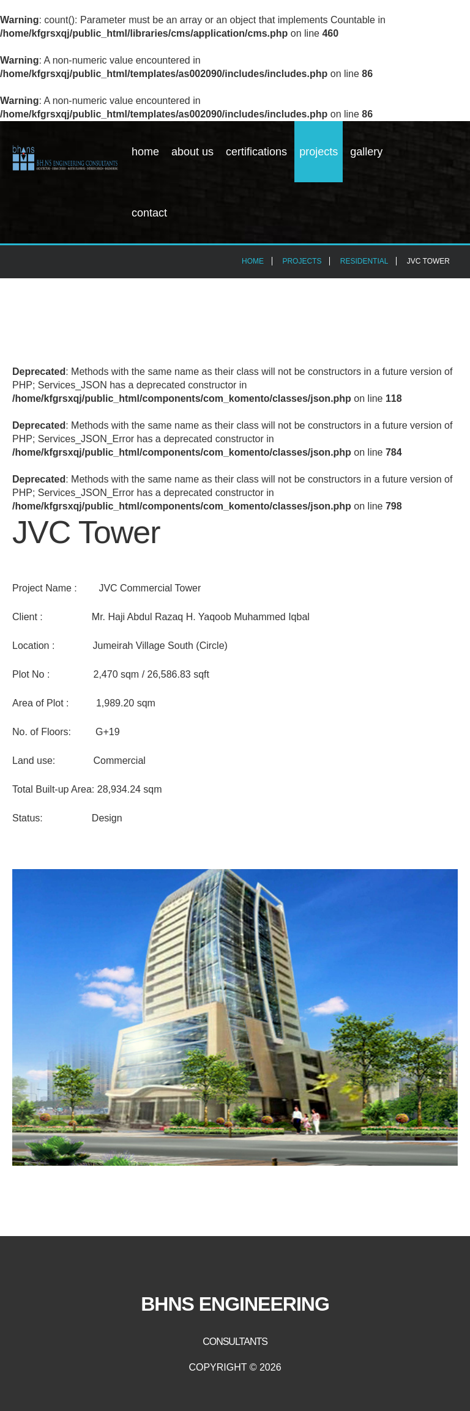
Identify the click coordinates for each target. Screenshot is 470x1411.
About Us (192, 152)
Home (145, 152)
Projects (318, 152)
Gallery (366, 152)
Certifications (256, 152)
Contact (149, 213)
